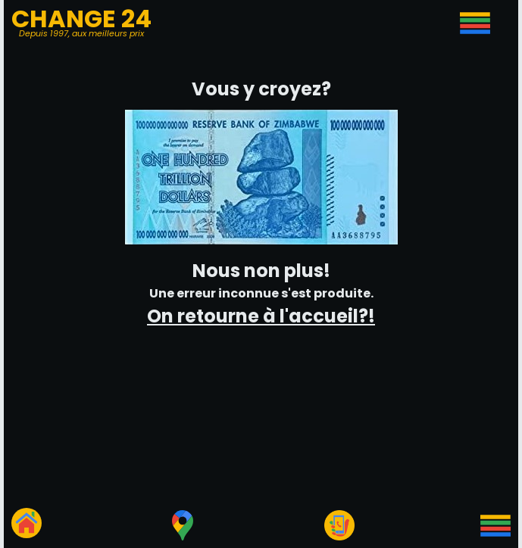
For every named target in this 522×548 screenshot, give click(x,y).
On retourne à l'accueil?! (261, 316)
